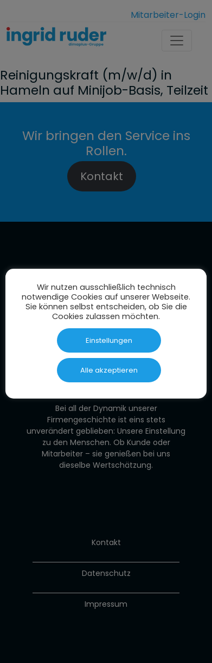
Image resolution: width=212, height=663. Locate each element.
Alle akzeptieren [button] (109, 370)
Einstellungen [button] (109, 340)
